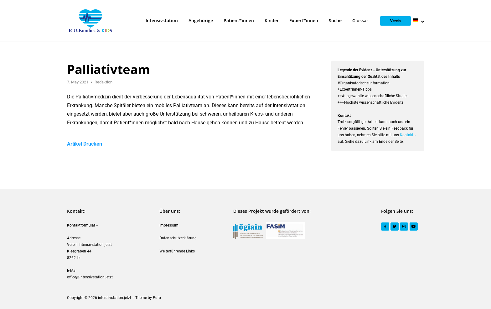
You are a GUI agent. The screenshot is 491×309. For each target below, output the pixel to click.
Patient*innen (239, 20)
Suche (335, 20)
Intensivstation (162, 20)
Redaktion (103, 82)
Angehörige (201, 20)
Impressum (168, 225)
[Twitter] (394, 226)
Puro (157, 298)
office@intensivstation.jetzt (90, 277)
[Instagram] (404, 226)
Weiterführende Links (177, 251)
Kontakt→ (408, 135)
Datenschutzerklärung (178, 238)
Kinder (272, 20)
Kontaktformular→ (83, 225)
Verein (395, 21)
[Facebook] (385, 226)
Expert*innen (303, 20)
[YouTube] (414, 226)
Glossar (360, 20)
